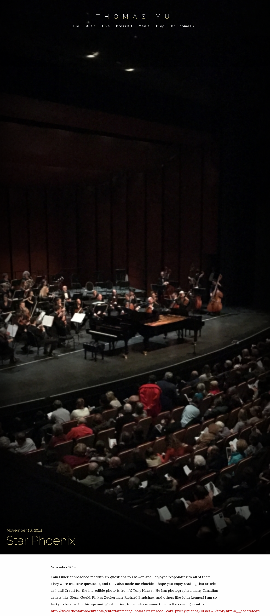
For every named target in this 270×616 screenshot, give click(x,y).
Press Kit (124, 26)
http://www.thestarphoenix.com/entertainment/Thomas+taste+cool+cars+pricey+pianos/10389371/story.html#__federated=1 (155, 611)
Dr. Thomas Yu (184, 26)
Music (90, 26)
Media (144, 26)
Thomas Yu (135, 16)
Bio (76, 26)
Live (106, 26)
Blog (160, 26)
